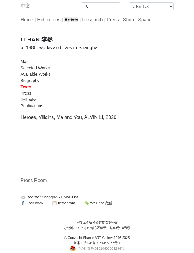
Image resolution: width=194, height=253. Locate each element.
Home (27, 19)
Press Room (34, 180)
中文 (25, 5)
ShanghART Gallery (98, 237)
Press (113, 19)
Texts (26, 86)
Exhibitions (48, 19)
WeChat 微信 (98, 203)
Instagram (63, 203)
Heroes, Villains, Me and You (51, 117)
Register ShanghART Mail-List (52, 197)
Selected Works (35, 68)
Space (144, 19)
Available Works (36, 74)
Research (92, 19)
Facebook (32, 203)
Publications (32, 105)
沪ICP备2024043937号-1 (102, 243)
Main (25, 61)
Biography (30, 80)
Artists (71, 19)
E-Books (29, 99)
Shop (128, 19)
